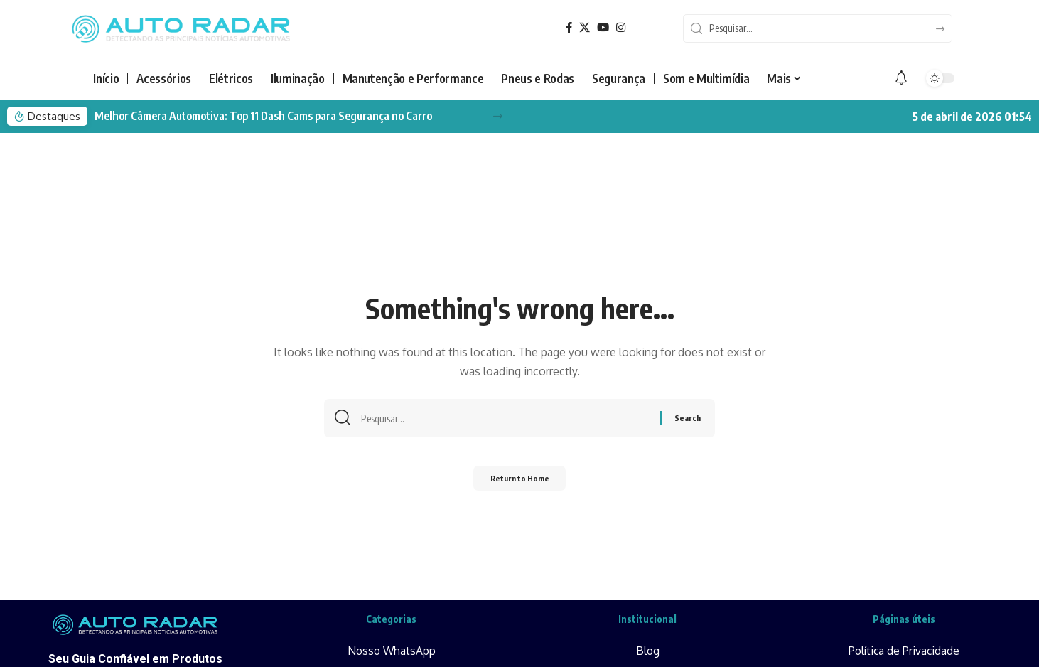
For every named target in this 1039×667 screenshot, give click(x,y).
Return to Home (519, 484)
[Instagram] (623, 28)
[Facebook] (569, 28)
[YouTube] (605, 28)
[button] (497, 118)
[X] (585, 28)
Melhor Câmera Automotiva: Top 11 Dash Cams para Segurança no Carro (263, 118)
